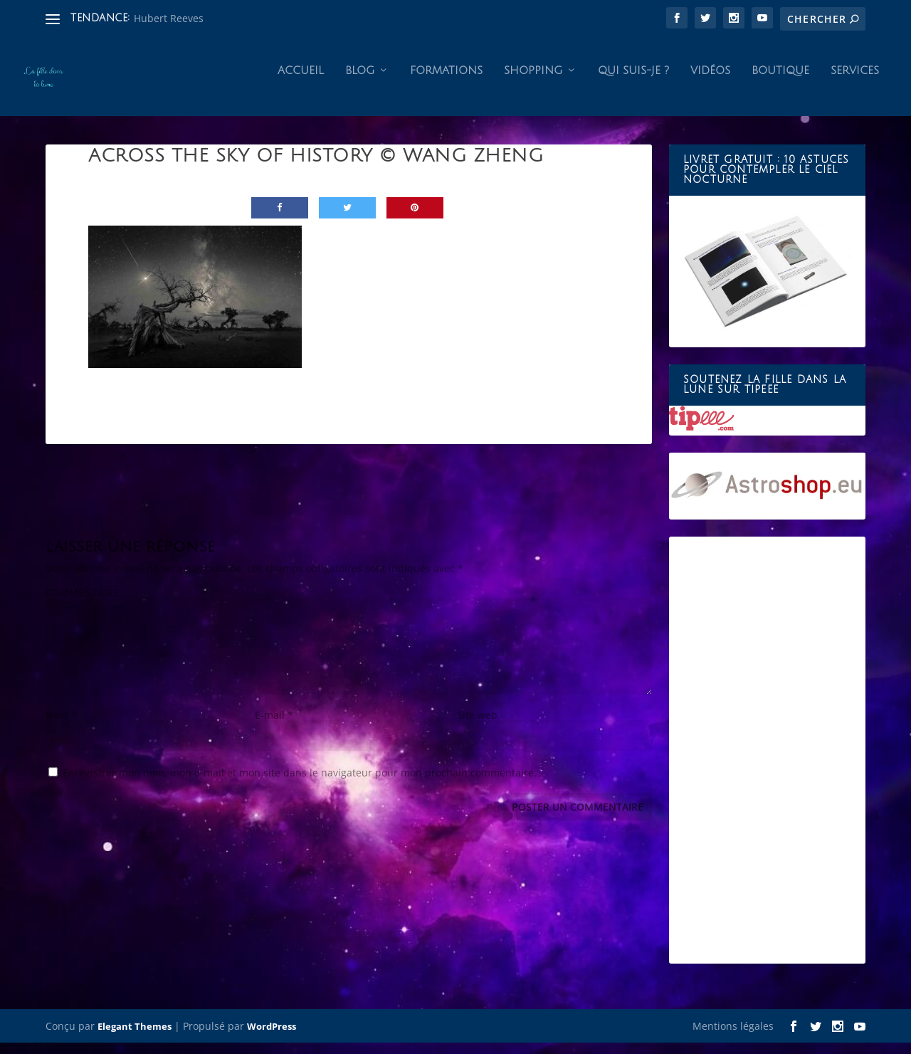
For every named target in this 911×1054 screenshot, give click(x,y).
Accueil (301, 82)
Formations (446, 82)
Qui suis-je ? (633, 82)
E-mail (274, 727)
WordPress (271, 1037)
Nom (61, 727)
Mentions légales (733, 1037)
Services (855, 82)
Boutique (780, 82)
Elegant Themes (135, 1037)
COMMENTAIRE (82, 604)
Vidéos (710, 82)
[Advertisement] (767, 762)
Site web (477, 727)
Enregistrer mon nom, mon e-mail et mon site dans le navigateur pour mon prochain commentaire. (300, 784)
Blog (359, 82)
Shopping (533, 82)
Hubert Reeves (169, 18)
